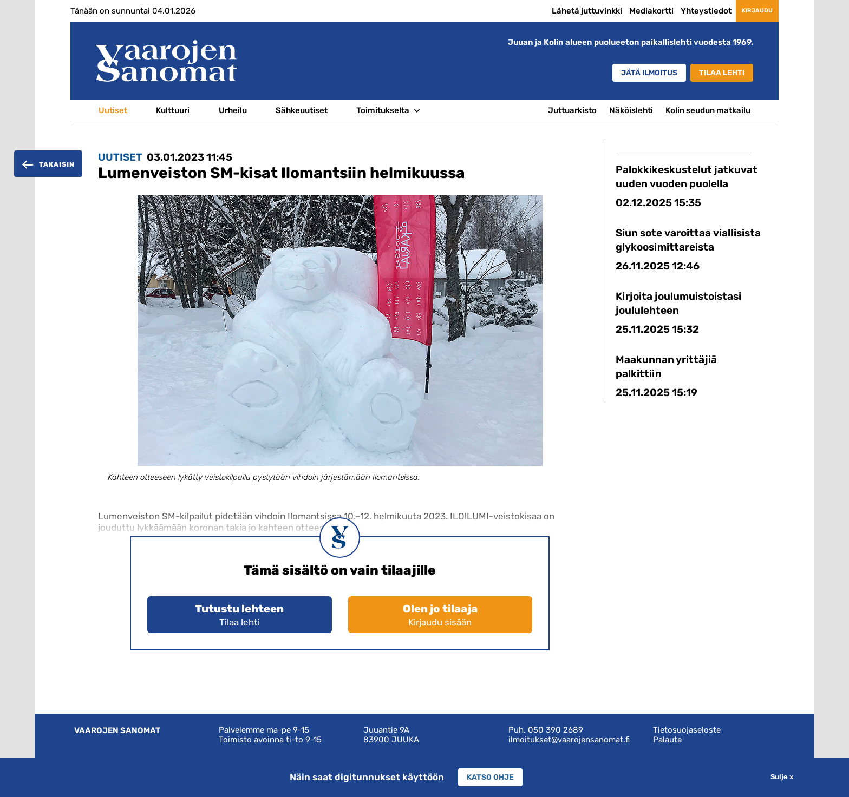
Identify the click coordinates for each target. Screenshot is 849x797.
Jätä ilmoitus (636, 73)
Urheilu (233, 110)
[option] (340, 348)
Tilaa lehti (718, 73)
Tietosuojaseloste (687, 730)
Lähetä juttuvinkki (566, 11)
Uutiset (113, 110)
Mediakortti (631, 11)
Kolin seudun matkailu (707, 110)
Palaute (667, 740)
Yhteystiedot (685, 11)
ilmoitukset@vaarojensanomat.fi (569, 740)
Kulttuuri (173, 110)
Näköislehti (631, 110)
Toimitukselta (382, 110)
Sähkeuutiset (302, 110)
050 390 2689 (555, 730)
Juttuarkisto (572, 110)
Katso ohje (490, 777)
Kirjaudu (747, 10)
